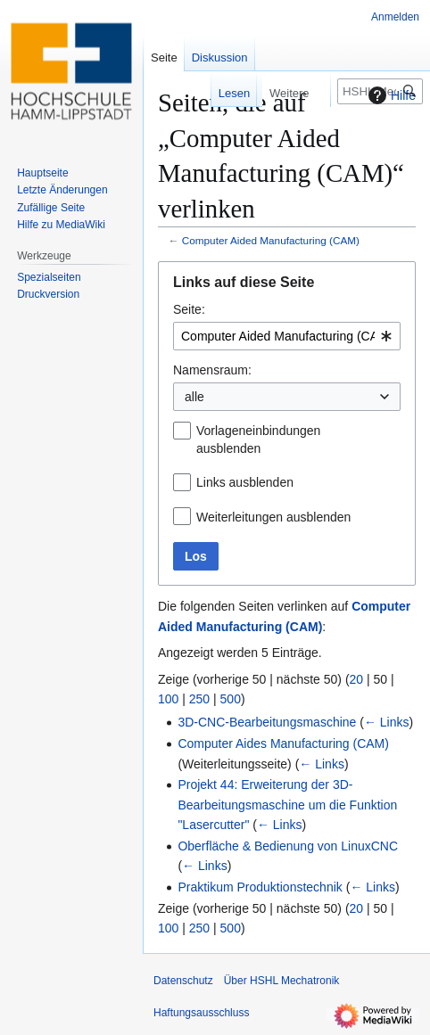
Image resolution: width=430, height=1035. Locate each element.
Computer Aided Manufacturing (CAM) (271, 240)
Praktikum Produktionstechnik (260, 887)
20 (357, 679)
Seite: (189, 309)
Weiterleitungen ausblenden (273, 517)
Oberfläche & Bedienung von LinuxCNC (288, 846)
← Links (386, 722)
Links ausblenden (245, 482)
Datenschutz (183, 980)
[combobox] (287, 336)
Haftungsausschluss (201, 1012)
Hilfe (390, 95)
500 (230, 699)
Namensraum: (212, 370)
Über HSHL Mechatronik (282, 980)
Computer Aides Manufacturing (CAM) (283, 743)
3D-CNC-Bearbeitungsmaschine (267, 722)
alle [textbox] (194, 397)
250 (199, 699)
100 (168, 699)
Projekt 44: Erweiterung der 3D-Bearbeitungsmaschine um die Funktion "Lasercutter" (287, 804)
